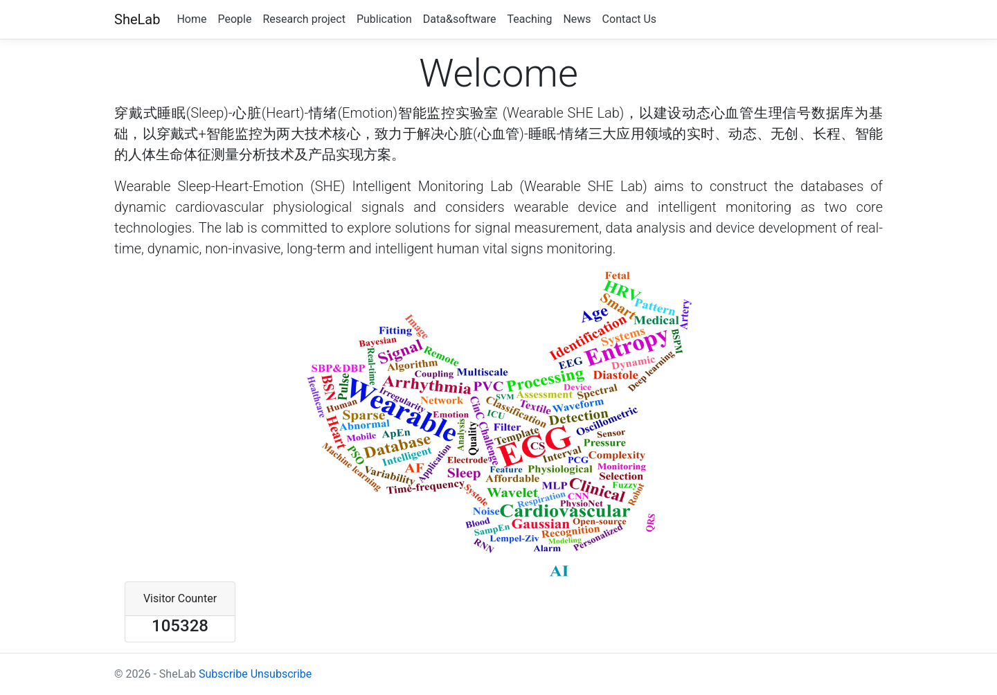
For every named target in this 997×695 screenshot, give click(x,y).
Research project (303, 19)
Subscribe (223, 673)
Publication (384, 19)
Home (191, 19)
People (234, 19)
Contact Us (629, 19)
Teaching (530, 19)
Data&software (459, 19)
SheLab (137, 19)
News (577, 19)
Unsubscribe (281, 673)
